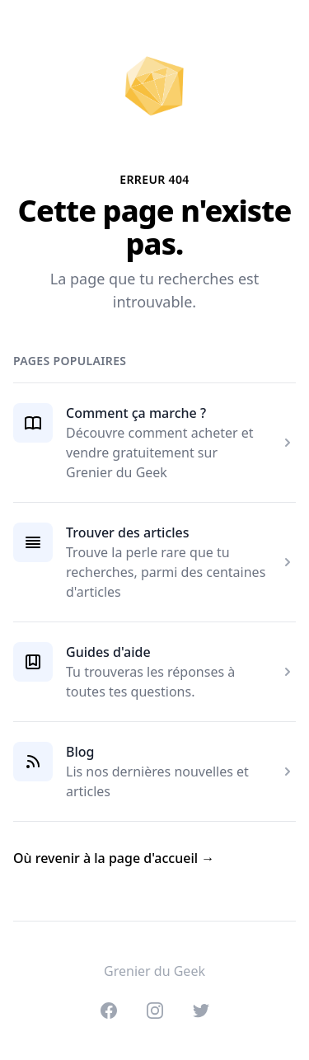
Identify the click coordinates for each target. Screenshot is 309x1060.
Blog (80, 752)
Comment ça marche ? (136, 413)
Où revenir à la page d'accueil (113, 858)
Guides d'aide (108, 652)
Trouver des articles (128, 532)
